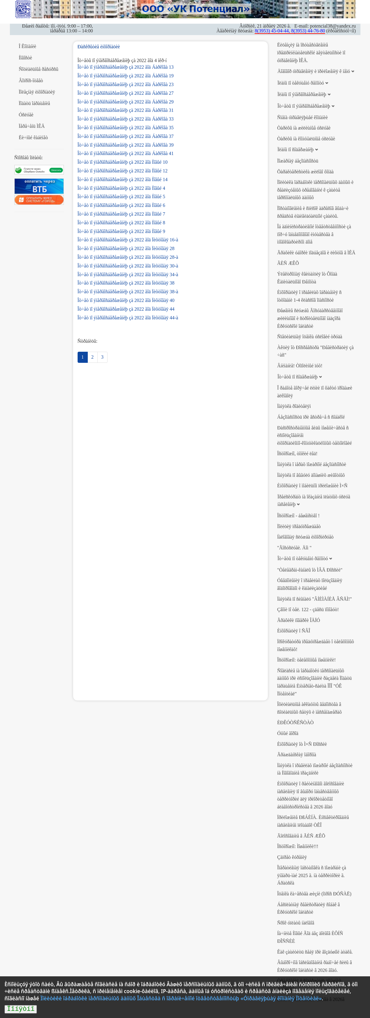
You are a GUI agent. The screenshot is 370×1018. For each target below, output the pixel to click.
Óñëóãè (26, 114)
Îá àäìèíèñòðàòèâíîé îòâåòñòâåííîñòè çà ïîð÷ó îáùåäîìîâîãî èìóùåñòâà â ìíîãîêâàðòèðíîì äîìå (314, 234)
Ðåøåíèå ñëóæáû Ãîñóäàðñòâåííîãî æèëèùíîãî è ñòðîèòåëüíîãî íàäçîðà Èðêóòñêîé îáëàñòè (310, 318)
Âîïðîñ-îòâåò (31, 80)
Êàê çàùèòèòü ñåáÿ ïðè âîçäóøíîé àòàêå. (315, 951)
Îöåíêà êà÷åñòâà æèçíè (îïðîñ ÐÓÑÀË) (314, 893)
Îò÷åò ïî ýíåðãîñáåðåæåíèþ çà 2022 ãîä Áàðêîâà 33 (126, 118)
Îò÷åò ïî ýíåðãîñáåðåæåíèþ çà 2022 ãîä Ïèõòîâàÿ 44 (126, 309)
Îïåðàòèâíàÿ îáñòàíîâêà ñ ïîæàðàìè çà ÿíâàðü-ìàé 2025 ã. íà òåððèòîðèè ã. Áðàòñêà (311, 875)
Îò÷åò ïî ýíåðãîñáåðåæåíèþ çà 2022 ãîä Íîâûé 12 (123, 170)
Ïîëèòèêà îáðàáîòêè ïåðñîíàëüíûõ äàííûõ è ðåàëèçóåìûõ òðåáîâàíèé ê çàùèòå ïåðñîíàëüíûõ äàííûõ (315, 190)
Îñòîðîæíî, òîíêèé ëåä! (297, 453)
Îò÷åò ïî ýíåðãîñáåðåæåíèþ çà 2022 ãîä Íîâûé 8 (121, 222)
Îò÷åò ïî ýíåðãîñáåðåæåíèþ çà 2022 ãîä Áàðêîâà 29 (126, 101)
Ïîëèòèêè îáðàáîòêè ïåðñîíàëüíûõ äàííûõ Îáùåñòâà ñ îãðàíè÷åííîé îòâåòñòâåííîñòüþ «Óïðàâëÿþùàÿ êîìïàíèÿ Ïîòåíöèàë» (181, 998)
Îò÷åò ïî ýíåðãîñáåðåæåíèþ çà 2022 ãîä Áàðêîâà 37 (126, 136)
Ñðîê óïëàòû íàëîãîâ (295, 922)
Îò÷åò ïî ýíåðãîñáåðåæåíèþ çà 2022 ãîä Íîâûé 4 (121, 188)
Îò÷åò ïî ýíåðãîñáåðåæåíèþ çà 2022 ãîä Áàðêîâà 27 (126, 93)
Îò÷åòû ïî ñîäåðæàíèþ (297, 376)
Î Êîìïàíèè (27, 46)
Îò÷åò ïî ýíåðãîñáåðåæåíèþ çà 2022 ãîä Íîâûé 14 (123, 179)
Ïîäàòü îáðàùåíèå (34, 103)
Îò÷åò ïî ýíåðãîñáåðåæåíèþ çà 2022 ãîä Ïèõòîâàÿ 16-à (128, 239)
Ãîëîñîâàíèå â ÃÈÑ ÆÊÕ (301, 835)
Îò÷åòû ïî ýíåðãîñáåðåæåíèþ (303, 106)
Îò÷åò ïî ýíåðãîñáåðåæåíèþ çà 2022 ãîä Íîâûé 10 (123, 162)
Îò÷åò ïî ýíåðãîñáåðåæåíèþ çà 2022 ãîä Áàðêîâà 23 (126, 84)
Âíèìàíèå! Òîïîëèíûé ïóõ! (299, 365)
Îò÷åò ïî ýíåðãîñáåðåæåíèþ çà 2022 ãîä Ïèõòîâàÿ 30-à (128, 265)
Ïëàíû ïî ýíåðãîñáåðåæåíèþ (301, 94)
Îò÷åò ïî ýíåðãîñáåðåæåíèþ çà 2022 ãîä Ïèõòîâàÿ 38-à (128, 291)
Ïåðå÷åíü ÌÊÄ (32, 126)
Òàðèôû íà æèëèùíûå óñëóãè (303, 127)
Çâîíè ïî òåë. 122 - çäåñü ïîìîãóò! (308, 609)
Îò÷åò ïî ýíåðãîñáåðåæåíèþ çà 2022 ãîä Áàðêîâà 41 (126, 153)
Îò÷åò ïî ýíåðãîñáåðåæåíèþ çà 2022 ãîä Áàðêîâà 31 (126, 110)
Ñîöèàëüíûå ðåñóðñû (38, 69)
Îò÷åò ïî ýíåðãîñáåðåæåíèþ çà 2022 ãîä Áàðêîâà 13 (126, 67)
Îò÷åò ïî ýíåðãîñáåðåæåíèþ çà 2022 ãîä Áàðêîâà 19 (126, 75)
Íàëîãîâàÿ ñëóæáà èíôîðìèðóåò (305, 536)
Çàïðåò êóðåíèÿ (292, 857)
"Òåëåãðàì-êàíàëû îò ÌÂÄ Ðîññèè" (309, 569)
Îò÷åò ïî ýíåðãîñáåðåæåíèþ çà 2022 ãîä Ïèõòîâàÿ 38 (126, 282)
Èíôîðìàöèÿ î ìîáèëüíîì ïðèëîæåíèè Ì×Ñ (312, 485)
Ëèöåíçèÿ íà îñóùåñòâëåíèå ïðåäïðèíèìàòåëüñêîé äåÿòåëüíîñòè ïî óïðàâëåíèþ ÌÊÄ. (311, 52)
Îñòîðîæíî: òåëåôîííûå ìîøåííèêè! (306, 659)
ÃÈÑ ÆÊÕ (288, 263)
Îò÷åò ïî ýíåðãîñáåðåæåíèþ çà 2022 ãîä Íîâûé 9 (121, 231)
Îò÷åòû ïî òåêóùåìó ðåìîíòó (302, 558)
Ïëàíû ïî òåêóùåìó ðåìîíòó (300, 82)
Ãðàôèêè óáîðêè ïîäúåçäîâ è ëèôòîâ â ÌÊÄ (316, 252)
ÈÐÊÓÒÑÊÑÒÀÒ (295, 722)
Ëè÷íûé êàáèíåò (33, 137)
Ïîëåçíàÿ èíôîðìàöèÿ (37, 91)
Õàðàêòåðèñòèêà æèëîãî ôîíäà (305, 171)
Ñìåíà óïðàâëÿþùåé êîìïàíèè (302, 117)
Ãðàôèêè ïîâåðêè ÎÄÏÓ (298, 620)
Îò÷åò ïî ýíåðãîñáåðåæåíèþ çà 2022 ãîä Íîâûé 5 (121, 196)
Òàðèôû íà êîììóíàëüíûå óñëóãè (306, 138)
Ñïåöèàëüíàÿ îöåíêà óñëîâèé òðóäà (309, 336)
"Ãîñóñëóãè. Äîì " (294, 547)
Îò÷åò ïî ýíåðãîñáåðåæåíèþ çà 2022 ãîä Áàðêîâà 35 (126, 127)
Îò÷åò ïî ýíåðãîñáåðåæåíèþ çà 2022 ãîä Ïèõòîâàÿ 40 (126, 300)
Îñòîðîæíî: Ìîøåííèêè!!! (297, 846)
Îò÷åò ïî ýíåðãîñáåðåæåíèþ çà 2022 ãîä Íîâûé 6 (121, 205)
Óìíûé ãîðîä (287, 733)
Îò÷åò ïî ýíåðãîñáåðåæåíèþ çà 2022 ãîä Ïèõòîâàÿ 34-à (128, 274)
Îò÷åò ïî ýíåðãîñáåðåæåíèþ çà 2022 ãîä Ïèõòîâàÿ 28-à (128, 257)
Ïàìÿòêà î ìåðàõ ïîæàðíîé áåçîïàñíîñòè (311, 464)
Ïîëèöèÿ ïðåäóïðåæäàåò (299, 526)
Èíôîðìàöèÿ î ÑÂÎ (293, 630)
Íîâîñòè (25, 57)
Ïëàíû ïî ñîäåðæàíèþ (295, 149)
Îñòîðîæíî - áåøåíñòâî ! (298, 515)
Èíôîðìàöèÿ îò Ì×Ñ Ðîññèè (302, 744)
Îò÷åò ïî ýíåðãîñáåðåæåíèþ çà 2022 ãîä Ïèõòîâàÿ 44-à (128, 317)
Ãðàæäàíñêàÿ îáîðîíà (296, 754)
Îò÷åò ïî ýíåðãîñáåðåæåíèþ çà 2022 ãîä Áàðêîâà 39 (126, 145)
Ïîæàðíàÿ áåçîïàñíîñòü (297, 160)
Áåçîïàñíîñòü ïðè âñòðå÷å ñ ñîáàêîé (311, 416)
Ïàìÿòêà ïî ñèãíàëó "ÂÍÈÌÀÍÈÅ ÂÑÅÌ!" (314, 599)
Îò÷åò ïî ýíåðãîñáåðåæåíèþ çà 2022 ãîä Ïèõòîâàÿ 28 (126, 248)
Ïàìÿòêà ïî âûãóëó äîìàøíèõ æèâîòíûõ (311, 475)
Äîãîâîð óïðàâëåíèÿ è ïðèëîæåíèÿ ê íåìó (313, 71)
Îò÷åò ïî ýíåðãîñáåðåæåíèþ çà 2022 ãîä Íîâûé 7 (121, 213)
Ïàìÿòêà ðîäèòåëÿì (294, 406)
